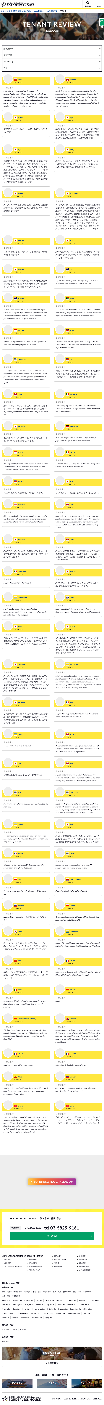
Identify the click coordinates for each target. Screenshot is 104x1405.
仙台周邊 (5, 1341)
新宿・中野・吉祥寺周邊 (82, 1292)
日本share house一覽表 (11, 1283)
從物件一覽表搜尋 (35, 1267)
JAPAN (52, 1383)
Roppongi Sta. (63, 1309)
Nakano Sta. (61, 1305)
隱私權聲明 (83, 1260)
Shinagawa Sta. (23, 1313)
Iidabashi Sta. (71, 1300)
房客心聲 (57, 1256)
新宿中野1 (10, 87)
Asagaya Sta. (17, 1300)
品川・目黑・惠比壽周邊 (62, 1292)
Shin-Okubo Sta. (48, 1313)
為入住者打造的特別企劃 (13, 1267)
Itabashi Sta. (95, 1300)
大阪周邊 (14, 1329)
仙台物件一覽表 (8, 1337)
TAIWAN (86, 1383)
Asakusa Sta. (28, 1300)
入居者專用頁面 (84, 1270)
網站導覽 (82, 1263)
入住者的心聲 (53, 11)
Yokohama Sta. (37, 1318)
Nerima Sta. (6, 1309)
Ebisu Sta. (39, 1300)
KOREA (17, 1383)
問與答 (56, 1263)
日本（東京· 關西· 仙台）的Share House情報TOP (27, 11)
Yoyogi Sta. (48, 1318)
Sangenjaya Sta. (75, 1309)
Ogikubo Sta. (51, 1309)
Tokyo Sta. (5, 1318)
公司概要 (82, 1256)
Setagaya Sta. (60, 1313)
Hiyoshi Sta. (60, 1300)
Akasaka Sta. (6, 1300)
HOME (4, 11)
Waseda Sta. (25, 1318)
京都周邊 (5, 1329)
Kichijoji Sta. (29, 1305)
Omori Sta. (26, 1309)
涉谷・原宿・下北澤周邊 (42, 1292)
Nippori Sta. (71, 1305)
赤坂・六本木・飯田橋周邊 (12, 1292)
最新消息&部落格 (60, 1260)
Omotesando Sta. (38, 1309)
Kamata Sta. (6, 1305)
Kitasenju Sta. (18, 1305)
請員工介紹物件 (35, 1270)
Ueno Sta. (15, 1318)
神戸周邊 (23, 1329)
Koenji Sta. (39, 1305)
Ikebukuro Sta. (84, 1300)
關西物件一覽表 (8, 1325)
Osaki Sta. (16, 1309)
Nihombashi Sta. (84, 1305)
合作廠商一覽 (84, 1267)
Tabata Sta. (86, 1313)
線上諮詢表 (102, 23)
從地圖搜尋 (33, 1263)
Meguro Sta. (50, 1305)
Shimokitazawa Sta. (9, 1313)
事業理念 (7, 1260)
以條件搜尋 (33, 1260)
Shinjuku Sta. (35, 1313)
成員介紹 (7, 1263)
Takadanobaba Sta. (73, 1313)
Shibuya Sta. (87, 1309)
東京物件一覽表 (8, 1287)
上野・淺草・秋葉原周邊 (11, 1296)
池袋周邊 (27, 1292)
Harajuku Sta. (49, 1300)
